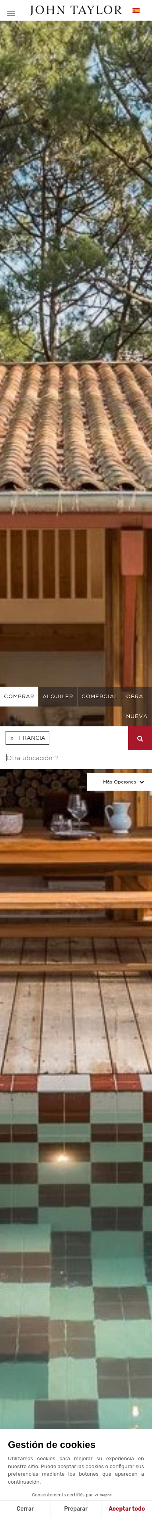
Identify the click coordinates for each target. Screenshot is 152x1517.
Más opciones (119, 781)
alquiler (58, 696)
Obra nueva (137, 706)
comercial (100, 696)
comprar (19, 696)
